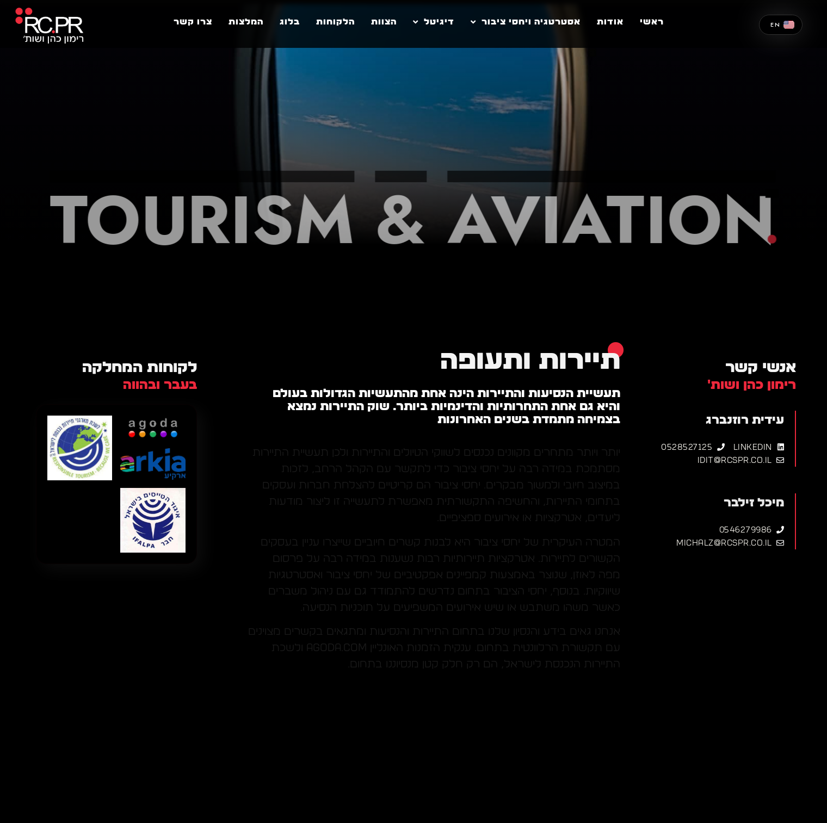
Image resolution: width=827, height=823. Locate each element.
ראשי (652, 21)
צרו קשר (193, 21)
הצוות (384, 21)
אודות (610, 21)
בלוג (290, 21)
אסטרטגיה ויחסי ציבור (526, 21)
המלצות (246, 21)
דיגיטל (433, 21)
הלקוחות (335, 21)
